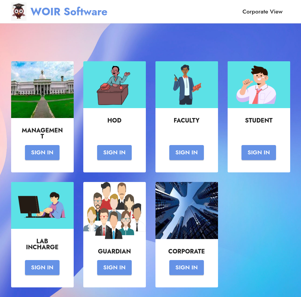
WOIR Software (68, 11)
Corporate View (262, 11)
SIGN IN (42, 152)
